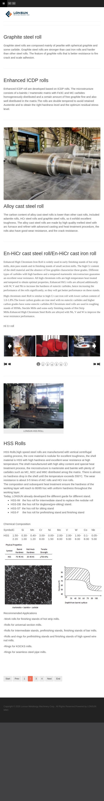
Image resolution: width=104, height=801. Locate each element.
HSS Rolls (15, 443)
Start (8, 678)
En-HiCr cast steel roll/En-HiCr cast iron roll (50, 253)
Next (49, 678)
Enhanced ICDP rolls (26, 80)
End (58, 678)
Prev (17, 678)
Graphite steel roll (23, 37)
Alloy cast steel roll (24, 206)
